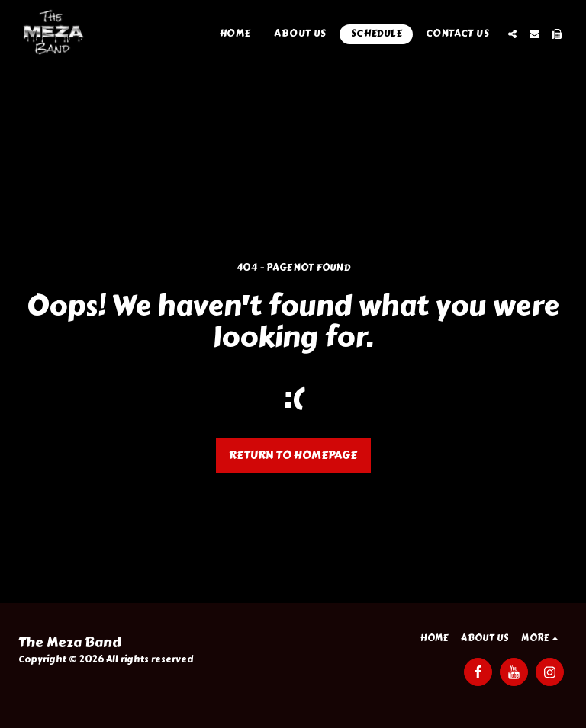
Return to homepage (293, 455)
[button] (512, 34)
